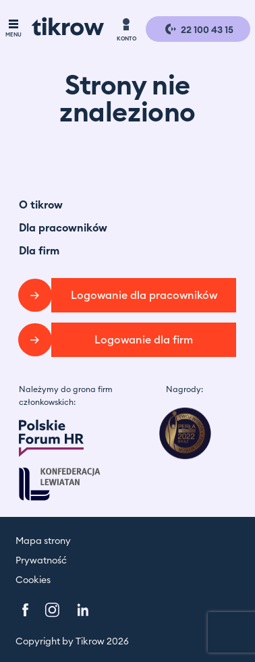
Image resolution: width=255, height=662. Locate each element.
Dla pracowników (63, 228)
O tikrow (41, 205)
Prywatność (41, 561)
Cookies (33, 580)
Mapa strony (43, 541)
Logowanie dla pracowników (144, 295)
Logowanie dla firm (143, 340)
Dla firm (39, 251)
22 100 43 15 (198, 29)
